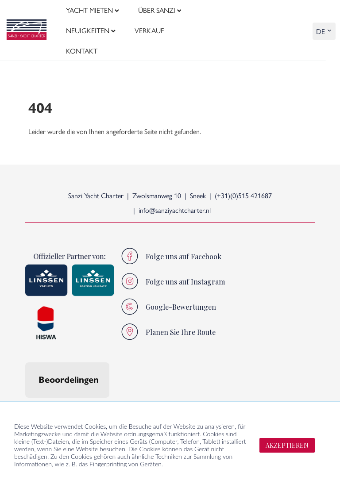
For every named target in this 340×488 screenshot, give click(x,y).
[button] (25, 381)
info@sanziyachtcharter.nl (175, 184)
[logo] (26, 18)
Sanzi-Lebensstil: (105, 394)
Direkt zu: (197, 394)
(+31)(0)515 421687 (243, 170)
